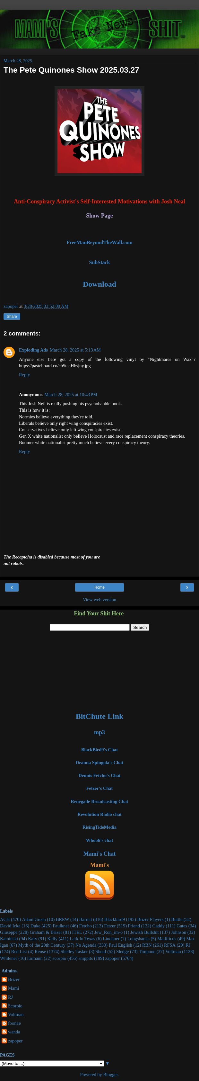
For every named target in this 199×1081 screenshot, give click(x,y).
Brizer (14, 979)
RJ (188, 945)
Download (99, 284)
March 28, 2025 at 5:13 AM (75, 350)
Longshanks (138, 938)
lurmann (35, 958)
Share (12, 316)
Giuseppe (8, 932)
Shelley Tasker (74, 951)
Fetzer (110, 925)
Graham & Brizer (46, 932)
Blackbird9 (114, 919)
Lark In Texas (82, 938)
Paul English (120, 945)
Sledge (122, 951)
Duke (35, 925)
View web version (99, 599)
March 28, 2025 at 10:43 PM (71, 394)
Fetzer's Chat (99, 788)
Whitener (8, 958)
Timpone (147, 951)
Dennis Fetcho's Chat (99, 775)
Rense (40, 951)
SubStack (99, 262)
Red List (19, 951)
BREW (62, 919)
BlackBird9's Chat (99, 749)
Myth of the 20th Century (41, 945)
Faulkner (61, 925)
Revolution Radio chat (99, 814)
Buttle (176, 919)
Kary (32, 938)
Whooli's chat (99, 840)
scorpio (59, 958)
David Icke (10, 925)
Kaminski (9, 938)
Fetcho (85, 925)
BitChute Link (100, 716)
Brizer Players (150, 919)
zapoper (112, 958)
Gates (182, 925)
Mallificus (166, 938)
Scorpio (15, 1005)
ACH (5, 919)
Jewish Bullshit (144, 932)
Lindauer (111, 938)
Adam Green (34, 919)
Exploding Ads (33, 350)
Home (99, 587)
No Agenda (85, 945)
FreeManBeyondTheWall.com (99, 242)
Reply (24, 374)
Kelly (52, 938)
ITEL (77, 932)
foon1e (14, 1023)
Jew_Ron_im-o (108, 932)
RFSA (170, 945)
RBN (147, 945)
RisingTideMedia (99, 827)
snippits (86, 958)
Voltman (173, 951)
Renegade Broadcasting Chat (99, 801)
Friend (134, 925)
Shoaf (100, 951)
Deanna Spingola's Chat (99, 762)
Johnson (178, 932)
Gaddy (158, 925)
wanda (14, 1031)
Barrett (85, 919)
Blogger (110, 1074)
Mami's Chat (99, 854)
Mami (13, 988)
